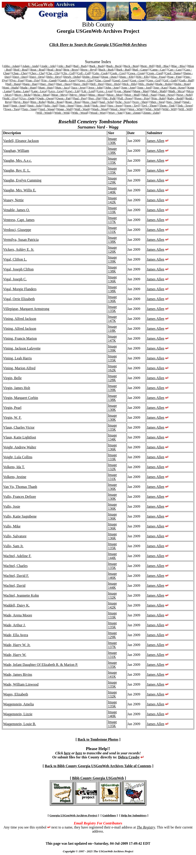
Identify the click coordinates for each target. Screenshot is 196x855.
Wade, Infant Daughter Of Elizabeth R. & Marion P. (40, 665)
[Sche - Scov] (123, 102)
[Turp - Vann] (29, 109)
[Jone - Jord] (144, 87)
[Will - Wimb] (44, 112)
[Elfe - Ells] (143, 76)
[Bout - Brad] (37, 69)
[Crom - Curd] (154, 73)
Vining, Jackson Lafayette (22, 348)
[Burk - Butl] (123, 69)
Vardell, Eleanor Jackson (21, 141)
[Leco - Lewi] (56, 91)
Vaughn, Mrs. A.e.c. (17, 160)
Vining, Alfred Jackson (19, 319)
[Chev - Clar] (37, 73)
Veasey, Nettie (13, 200)
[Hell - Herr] (96, 84)
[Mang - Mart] (141, 91)
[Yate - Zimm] (132, 112)
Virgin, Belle (12, 378)
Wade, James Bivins (17, 674)
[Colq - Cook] (100, 73)
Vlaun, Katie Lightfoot (19, 437)
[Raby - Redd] (175, 98)
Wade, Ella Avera (15, 635)
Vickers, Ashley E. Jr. (18, 249)
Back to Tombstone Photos (98, 739)
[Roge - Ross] (73, 102)
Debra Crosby (129, 757)
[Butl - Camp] (140, 69)
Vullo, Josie (11, 506)
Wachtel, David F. (16, 576)
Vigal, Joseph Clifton (18, 269)
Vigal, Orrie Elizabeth (19, 299)
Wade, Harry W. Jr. (16, 645)
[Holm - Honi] (182, 84)
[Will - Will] (185, 109)
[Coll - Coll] (83, 73)
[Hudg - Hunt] (28, 87)
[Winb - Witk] (61, 112)
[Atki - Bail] (64, 66)
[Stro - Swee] (115, 105)
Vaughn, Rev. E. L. (16, 170)
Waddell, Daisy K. (16, 605)
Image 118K (112, 328)
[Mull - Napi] (149, 94)
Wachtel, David (14, 585)
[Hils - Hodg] (146, 84)
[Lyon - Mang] (122, 91)
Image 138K (112, 151)
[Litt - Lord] (88, 91)
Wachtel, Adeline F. (17, 556)
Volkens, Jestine (14, 477)
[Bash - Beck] (114, 66)
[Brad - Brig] (54, 69)
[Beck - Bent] (131, 66)
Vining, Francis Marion (20, 338)
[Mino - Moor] (96, 94)
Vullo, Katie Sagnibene (20, 516)
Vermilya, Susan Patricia (21, 239)
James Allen (155, 141)
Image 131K (112, 230)
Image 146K (112, 576)
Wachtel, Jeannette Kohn (21, 595)
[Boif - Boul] (21, 69)
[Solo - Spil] (50, 105)
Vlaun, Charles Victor (19, 427)
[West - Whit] (135, 109)
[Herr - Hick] (113, 84)
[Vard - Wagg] (46, 109)
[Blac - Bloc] (178, 66)
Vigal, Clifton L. (15, 259)
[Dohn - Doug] (91, 76)
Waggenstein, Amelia (18, 704)
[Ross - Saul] (90, 102)
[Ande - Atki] (48, 66)
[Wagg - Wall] (64, 109)
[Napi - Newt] (166, 94)
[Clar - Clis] (53, 73)
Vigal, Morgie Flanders (20, 289)
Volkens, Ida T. (14, 467)
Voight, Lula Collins (17, 457)
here (67, 753)
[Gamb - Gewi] (67, 80)
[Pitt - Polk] (109, 98)
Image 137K (112, 220)
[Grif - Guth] (170, 80)
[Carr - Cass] (175, 69)
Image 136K (112, 279)
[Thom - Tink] (167, 105)
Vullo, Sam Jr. (13, 546)
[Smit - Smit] (18, 105)
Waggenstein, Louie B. (19, 724)
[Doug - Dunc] (109, 76)
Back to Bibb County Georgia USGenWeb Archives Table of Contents (98, 766)
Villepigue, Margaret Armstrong (26, 309)
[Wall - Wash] (82, 109)
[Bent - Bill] (147, 66)
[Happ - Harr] (30, 84)
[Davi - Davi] (20, 76)
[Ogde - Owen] (45, 98)
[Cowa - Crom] (136, 73)
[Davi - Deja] (37, 76)
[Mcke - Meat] (41, 94)
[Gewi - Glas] (85, 80)
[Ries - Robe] (38, 102)
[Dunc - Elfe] (127, 76)
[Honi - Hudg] (10, 87)
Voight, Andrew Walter (19, 447)
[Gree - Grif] (154, 80)
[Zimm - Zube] (151, 112)
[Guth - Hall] (186, 80)
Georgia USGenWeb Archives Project (73, 815)
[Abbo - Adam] (11, 66)
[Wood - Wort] (98, 112)
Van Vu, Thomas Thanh (20, 487)
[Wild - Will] (169, 109)
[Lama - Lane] (21, 91)
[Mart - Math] (158, 91)
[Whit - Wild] (153, 109)
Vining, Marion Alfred (19, 368)
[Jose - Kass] (160, 87)
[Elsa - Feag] (158, 76)
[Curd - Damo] (173, 73)
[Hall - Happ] (13, 84)
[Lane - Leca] (39, 91)
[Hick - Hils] (129, 84)
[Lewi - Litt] (72, 91)
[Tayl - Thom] (149, 105)
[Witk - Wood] (79, 112)
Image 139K (112, 259)
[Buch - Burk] (106, 69)
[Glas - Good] (103, 80)
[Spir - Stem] (67, 105)
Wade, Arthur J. (14, 625)
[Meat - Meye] (59, 94)
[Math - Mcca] (176, 91)
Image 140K (112, 190)
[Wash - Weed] (100, 109)
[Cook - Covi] (117, 73)
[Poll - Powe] (125, 98)
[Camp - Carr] (158, 69)
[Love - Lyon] (104, 91)
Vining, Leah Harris (17, 358)
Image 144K (112, 556)
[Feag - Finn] (174, 76)
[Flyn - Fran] (16, 80)
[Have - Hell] (81, 84)
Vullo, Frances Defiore (19, 496)
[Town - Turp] (11, 109)
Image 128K (112, 378)
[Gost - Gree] (137, 80)
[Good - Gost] (120, 80)
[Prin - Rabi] (158, 98)
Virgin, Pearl (12, 408)
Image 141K (112, 674)
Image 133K (112, 210)
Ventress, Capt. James (19, 220)
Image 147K (112, 319)
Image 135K (112, 160)
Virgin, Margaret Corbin (20, 398)
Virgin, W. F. (12, 417)
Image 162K (112, 368)
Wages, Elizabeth (15, 694)
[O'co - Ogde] (27, 98)
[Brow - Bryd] (88, 69)
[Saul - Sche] (106, 102)
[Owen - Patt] (63, 98)
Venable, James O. (16, 210)
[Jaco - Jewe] (79, 87)
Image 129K (112, 180)
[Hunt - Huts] (46, 87)
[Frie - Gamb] (49, 80)
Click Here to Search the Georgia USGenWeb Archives (98, 44)
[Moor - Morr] (114, 94)
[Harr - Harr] (47, 84)
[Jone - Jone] (128, 87)
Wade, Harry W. (14, 655)
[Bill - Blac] (163, 66)
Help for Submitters (134, 815)
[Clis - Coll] (68, 73)
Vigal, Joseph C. (15, 279)
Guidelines (109, 815)
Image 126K (112, 249)
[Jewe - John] (95, 87)
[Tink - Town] (184, 105)
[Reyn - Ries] (21, 102)
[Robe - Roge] (55, 102)
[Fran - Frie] (32, 80)
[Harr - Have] (64, 84)
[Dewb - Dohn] (72, 76)
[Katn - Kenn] (177, 87)
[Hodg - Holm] (164, 84)
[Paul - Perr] (79, 98)
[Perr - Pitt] (95, 98)
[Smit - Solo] (35, 105)
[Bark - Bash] (97, 66)
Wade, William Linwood (20, 684)
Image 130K (112, 141)
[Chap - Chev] (19, 73)
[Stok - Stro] (98, 105)
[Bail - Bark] (80, 66)
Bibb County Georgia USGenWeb (98, 778)
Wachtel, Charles (15, 566)
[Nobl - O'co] (10, 98)
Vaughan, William (16, 151)
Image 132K (112, 467)
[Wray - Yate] (115, 112)
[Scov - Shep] (140, 102)
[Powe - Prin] (142, 98)
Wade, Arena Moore (17, 615)
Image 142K (112, 200)
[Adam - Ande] (30, 66)
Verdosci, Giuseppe (17, 230)
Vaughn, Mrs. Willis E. (19, 190)
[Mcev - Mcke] (23, 94)
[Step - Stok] (83, 105)
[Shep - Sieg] (157, 102)
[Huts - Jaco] (62, 87)
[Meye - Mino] (78, 94)
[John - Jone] (112, 87)
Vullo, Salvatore (15, 536)
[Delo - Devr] (54, 76)
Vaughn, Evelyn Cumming (22, 180)
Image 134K (112, 437)
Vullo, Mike (11, 526)
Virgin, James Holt (16, 388)
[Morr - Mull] (132, 94)
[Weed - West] (118, 109)
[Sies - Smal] (173, 102)
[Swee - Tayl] (132, 105)
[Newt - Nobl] (184, 94)
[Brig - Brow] (71, 69)
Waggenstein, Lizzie (17, 714)
